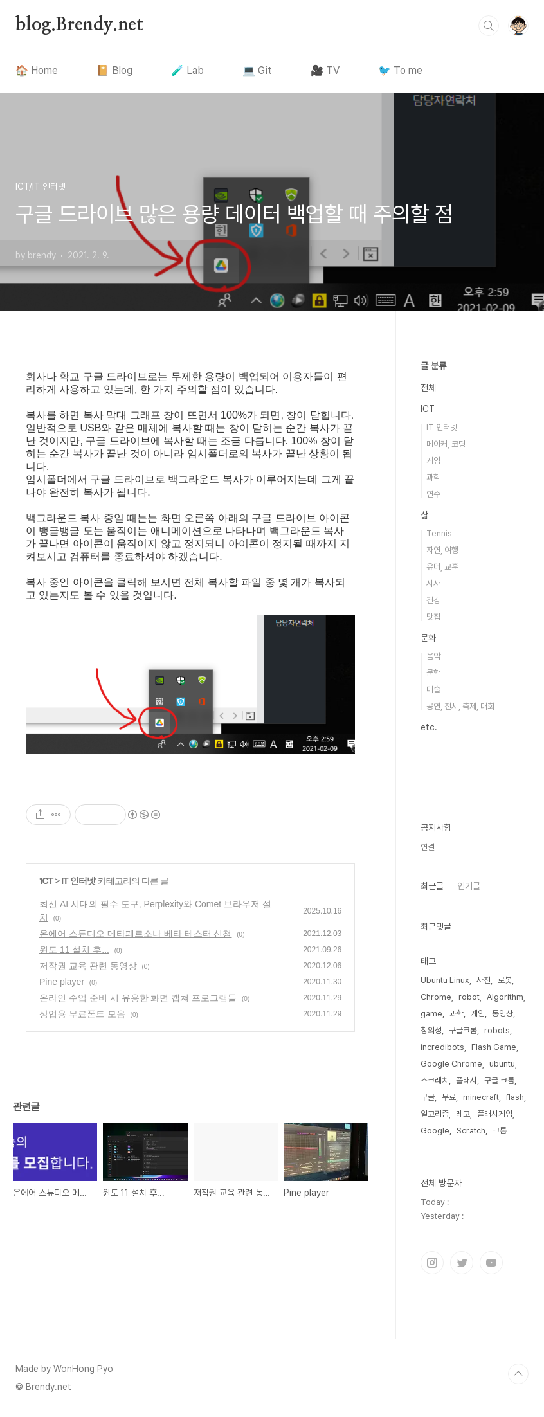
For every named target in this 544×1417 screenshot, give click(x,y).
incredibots (442, 1047)
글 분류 (433, 366)
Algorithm (505, 997)
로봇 (505, 980)
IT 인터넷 (78, 881)
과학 (433, 477)
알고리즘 (435, 1114)
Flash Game (493, 1047)
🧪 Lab (187, 70)
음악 (433, 656)
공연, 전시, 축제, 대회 (460, 706)
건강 (433, 600)
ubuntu (502, 1064)
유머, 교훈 (442, 567)
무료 (449, 1097)
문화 (428, 638)
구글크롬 (463, 1030)
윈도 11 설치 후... (74, 949)
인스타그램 (432, 1262)
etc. (429, 727)
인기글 (468, 886)
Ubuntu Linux (445, 980)
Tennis (439, 533)
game (431, 1013)
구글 (428, 1097)
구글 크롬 (499, 1080)
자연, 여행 (442, 550)
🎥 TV (325, 70)
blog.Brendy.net (79, 25)
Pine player (61, 982)
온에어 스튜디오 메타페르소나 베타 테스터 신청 (135, 933)
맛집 (433, 617)
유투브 (491, 1262)
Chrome (436, 997)
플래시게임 (494, 1114)
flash (515, 1097)
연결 (428, 847)
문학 (433, 673)
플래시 (466, 1080)
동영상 (502, 1013)
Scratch (471, 1130)
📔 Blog (114, 70)
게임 (433, 460)
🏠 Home (36, 70)
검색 (488, 25)
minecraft (481, 1097)
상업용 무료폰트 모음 (82, 1014)
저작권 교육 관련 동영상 (88, 966)
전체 (428, 388)
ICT (47, 881)
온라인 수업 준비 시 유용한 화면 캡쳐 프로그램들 (138, 998)
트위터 (461, 1262)
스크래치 (435, 1080)
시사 (433, 583)
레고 (463, 1114)
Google (435, 1130)
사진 (483, 980)
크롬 (500, 1130)
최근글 (432, 886)
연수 (433, 494)
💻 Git (257, 70)
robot (469, 997)
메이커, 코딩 (446, 444)
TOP (518, 1374)
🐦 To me (400, 70)
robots (497, 1030)
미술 (433, 689)
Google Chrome (451, 1064)
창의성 (431, 1030)
